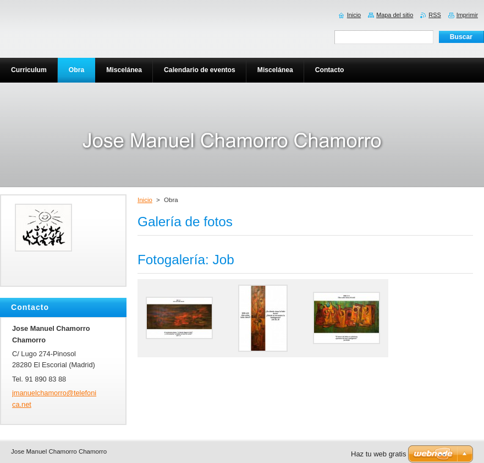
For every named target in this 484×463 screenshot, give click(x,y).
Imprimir (467, 15)
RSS (434, 15)
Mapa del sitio (394, 15)
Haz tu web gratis (378, 454)
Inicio (145, 200)
